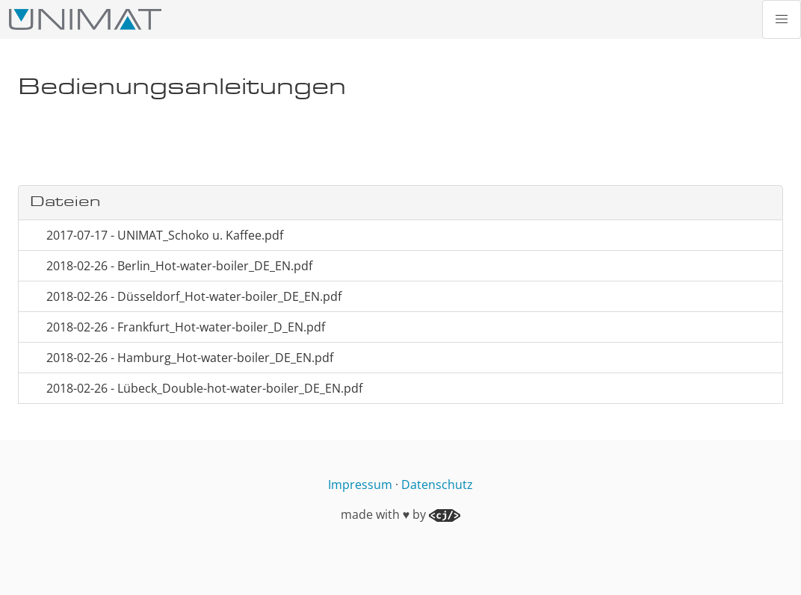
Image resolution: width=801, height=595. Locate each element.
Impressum (360, 484)
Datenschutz (437, 484)
